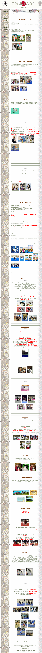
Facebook (5, 31)
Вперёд (27, 641)
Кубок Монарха (25, 417)
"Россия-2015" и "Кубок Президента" (25, 278)
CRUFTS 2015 (25, 552)
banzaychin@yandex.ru (25, 648)
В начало (18, 641)
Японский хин (5, 11)
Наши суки (5, 20)
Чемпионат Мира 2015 (25, 508)
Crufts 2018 (25, 99)
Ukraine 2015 (25, 455)
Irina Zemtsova (23, 66)
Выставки (5, 13)
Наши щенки (5, 22)
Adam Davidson (26, 106)
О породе (5, 14)
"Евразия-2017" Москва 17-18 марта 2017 (25, 167)
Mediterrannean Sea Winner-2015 (25, 477)
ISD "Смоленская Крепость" (25, 19)
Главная (12, 13)
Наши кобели (5, 18)
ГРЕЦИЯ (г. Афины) (25, 327)
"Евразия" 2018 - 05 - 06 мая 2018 (25, 61)
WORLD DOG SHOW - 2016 (25, 202)
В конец (30, 641)
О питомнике (5, 16)
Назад (22, 641)
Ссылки (5, 29)
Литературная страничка (5, 25)
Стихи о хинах (5, 27)
